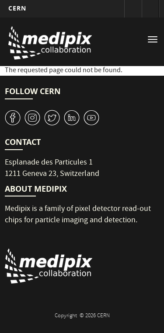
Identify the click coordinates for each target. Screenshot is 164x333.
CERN (17, 8)
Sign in (133, 9)
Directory (150, 9)
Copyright (66, 316)
